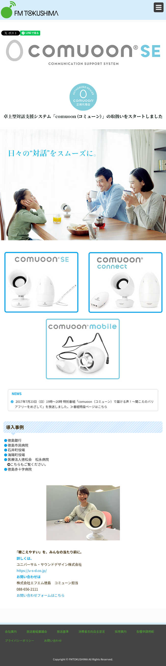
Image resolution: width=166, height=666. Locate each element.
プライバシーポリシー (19, 640)
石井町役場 (16, 449)
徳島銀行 (15, 440)
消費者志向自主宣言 (91, 631)
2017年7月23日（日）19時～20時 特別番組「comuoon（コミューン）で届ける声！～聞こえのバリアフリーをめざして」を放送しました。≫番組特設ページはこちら (82, 404)
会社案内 (11, 631)
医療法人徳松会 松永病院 (28, 459)
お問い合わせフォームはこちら (41, 595)
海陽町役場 (16, 454)
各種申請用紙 (145, 631)
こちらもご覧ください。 (27, 464)
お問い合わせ (53, 640)
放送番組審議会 (36, 631)
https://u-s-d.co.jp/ (32, 570)
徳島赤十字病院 (20, 469)
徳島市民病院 (18, 445)
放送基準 (63, 631)
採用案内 (121, 631)
